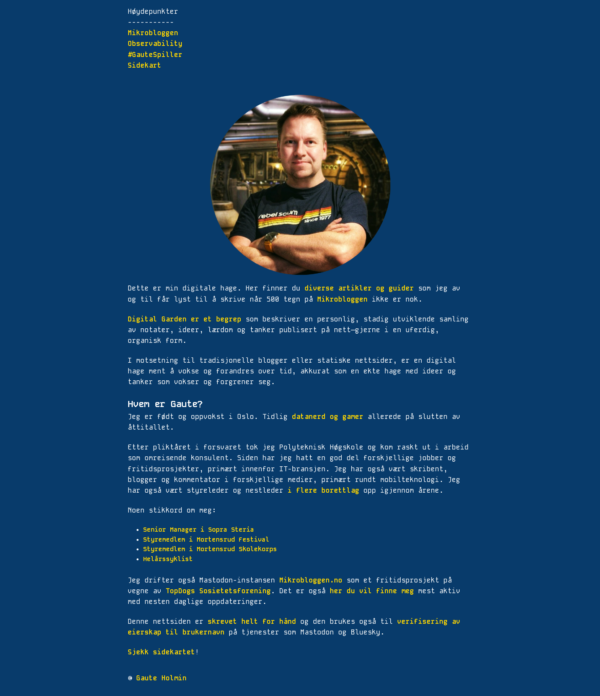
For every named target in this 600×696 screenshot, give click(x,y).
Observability (155, 43)
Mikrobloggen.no (310, 580)
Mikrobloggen (153, 33)
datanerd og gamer (328, 416)
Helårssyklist (168, 559)
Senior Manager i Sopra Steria (198, 530)
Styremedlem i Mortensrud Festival (206, 539)
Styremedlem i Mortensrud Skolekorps (210, 549)
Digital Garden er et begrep (184, 319)
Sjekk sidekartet (161, 652)
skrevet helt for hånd (252, 621)
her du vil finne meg (372, 591)
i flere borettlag (323, 490)
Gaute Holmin (161, 678)
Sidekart (144, 65)
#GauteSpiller (155, 54)
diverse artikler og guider (359, 288)
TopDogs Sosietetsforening (218, 591)
